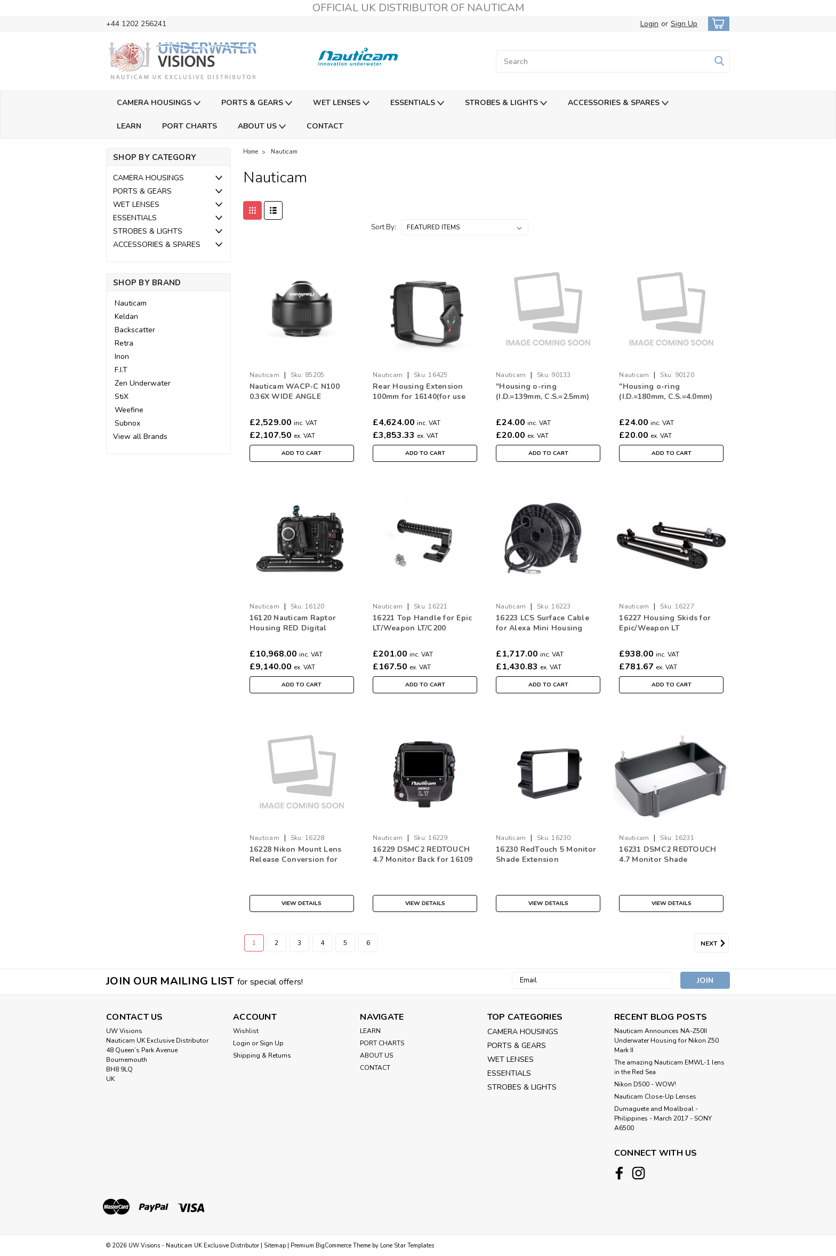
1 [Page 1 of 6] (254, 943)
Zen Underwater (143, 383)
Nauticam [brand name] (264, 375)
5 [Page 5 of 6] (345, 943)
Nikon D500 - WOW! (645, 1084)
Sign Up (684, 24)
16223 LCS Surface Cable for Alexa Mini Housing (542, 623)
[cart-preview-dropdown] (716, 24)
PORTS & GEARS (256, 103)
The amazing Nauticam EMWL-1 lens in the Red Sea (669, 1067)
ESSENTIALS (417, 103)
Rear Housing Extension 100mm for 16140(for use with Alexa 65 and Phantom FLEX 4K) (424, 401)
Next (715, 943)
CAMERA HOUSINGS (158, 103)
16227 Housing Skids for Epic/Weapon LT (665, 623)
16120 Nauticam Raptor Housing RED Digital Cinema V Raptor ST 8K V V (301, 628)
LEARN (129, 126)
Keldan (126, 316)
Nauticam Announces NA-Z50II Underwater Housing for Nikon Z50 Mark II (666, 1040)
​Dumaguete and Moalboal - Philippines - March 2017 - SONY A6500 (663, 1118)
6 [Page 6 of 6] (368, 943)
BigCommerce (333, 1246)
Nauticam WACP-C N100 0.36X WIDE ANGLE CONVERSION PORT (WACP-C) (295, 401)
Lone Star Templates (407, 1246)
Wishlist (246, 1031)
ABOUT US (262, 126)
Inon (122, 356)
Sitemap (275, 1246)
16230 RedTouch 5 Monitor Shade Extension (546, 854)
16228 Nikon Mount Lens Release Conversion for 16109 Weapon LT (296, 859)
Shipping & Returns (262, 1055)
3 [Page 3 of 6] (299, 943)
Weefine (129, 410)
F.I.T (121, 370)
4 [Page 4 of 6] (322, 943)
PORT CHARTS (189, 126)
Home (250, 152)
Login (649, 24)
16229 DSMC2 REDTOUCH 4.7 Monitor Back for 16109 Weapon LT (423, 859)
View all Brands (140, 436)
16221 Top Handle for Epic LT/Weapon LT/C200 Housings (422, 628)
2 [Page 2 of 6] (276, 943)
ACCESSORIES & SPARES (618, 103)
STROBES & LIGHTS (506, 103)
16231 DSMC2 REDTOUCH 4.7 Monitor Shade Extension (667, 859)
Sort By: (383, 227)
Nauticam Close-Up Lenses (655, 1096)
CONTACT (325, 126)
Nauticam (131, 303)
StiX (121, 396)
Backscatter (135, 330)
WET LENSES (341, 103)
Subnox (127, 423)
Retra (124, 343)
